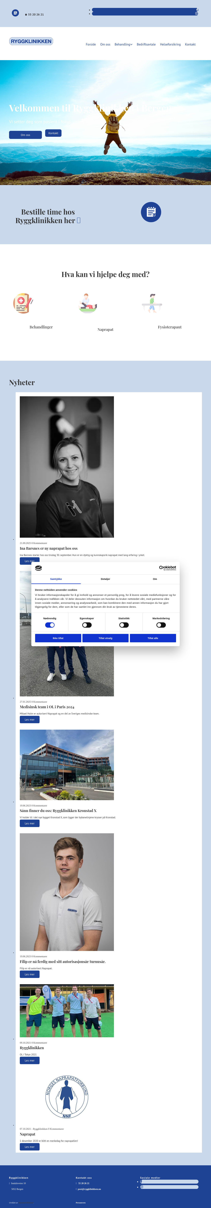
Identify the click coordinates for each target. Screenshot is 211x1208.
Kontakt (191, 44)
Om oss (108, 44)
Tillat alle (153, 638)
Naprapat (105, 328)
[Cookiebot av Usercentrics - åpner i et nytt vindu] (161, 568)
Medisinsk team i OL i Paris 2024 (47, 706)
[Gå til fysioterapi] (152, 318)
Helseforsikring (171, 44)
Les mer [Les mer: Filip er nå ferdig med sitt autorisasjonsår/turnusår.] (30, 973)
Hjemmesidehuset (25, 1202)
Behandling (125, 44)
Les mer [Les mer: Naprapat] (30, 1146)
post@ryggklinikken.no (89, 1188)
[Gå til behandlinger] (23, 318)
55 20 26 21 (36, 14)
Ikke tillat (58, 638)
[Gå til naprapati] (88, 320)
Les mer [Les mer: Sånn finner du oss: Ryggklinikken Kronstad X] (30, 823)
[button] (25, 134)
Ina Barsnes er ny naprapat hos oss (48, 547)
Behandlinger (41, 326)
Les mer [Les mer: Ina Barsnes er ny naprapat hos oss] (30, 560)
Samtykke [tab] (56, 579)
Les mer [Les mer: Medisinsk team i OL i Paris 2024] (30, 719)
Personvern (81, 1202)
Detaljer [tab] (105, 579)
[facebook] (197, 10)
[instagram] (196, 13)
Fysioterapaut (169, 326)
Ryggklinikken (32, 1047)
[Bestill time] (15, 16)
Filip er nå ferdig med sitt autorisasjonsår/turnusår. (63, 960)
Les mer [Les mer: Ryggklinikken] (30, 1060)
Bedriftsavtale (148, 44)
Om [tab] (155, 579)
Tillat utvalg (105, 638)
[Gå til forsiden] (31, 46)
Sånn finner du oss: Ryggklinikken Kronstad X (58, 810)
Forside (93, 44)
